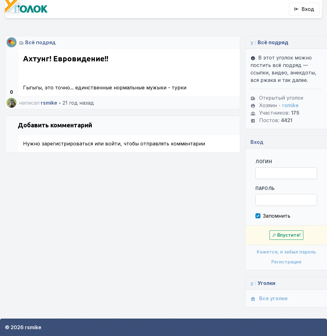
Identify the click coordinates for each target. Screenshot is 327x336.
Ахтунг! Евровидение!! (65, 58)
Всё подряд (40, 42)
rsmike (49, 103)
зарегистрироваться (67, 143)
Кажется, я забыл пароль (286, 251)
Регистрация (286, 261)
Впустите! (286, 235)
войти (112, 143)
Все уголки (268, 298)
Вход (304, 9)
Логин (263, 161)
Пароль (264, 188)
